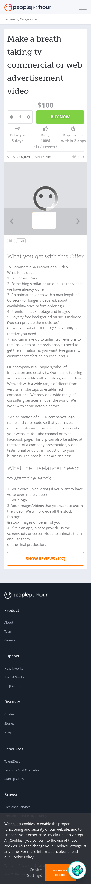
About (8, 622)
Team (8, 631)
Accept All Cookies (60, 873)
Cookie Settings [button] (34, 872)
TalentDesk (12, 761)
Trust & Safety (14, 677)
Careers (9, 640)
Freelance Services (17, 807)
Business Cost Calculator (21, 770)
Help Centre (12, 686)
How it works (13, 668)
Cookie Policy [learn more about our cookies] (23, 857)
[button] (82, 7)
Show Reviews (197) (45, 558)
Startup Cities (14, 779)
